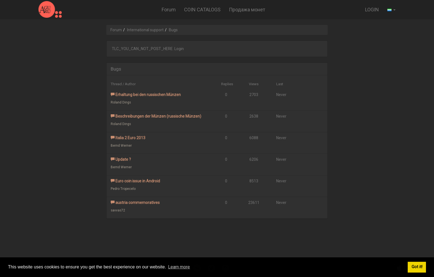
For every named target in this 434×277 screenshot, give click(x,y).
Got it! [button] (417, 267)
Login (179, 48)
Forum (169, 9)
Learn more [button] (179, 267)
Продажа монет (247, 9)
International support (145, 30)
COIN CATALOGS (202, 9)
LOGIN (372, 9)
